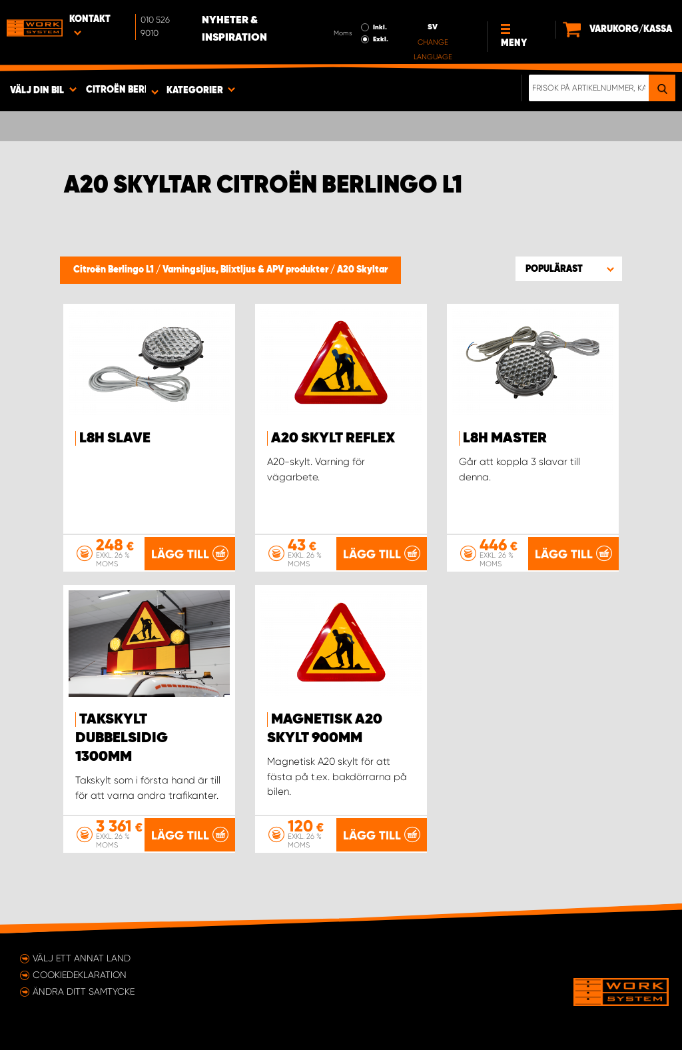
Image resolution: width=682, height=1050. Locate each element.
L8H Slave (115, 438)
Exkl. (380, 39)
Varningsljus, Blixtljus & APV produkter (246, 269)
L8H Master (505, 438)
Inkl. (380, 27)
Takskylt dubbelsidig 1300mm (121, 738)
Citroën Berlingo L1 (114, 269)
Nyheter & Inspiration (234, 29)
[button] (568, 268)
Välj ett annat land (82, 958)
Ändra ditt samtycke (84, 991)
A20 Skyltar (362, 269)
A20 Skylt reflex (333, 438)
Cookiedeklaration (80, 974)
